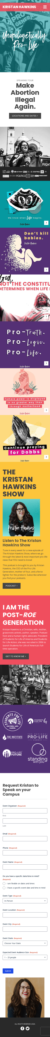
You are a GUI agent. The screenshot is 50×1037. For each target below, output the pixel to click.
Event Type (12, 895)
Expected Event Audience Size (20, 952)
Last (4, 826)
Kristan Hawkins (19, 7)
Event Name (12, 862)
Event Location (14, 910)
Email (9, 833)
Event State (12, 938)
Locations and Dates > (25, 115)
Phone (10, 848)
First (4, 815)
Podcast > (12, 585)
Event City (11, 924)
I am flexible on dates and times (21, 883)
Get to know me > (16, 656)
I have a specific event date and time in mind (26, 887)
